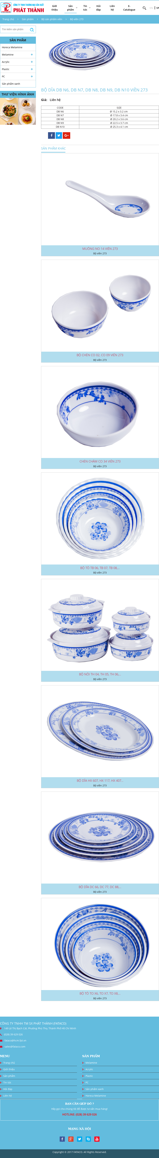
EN (151, 8)
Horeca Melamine (12, 47)
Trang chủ (8, 19)
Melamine (8, 54)
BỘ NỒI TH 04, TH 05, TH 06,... (100, 674)
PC (3, 76)
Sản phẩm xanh (11, 83)
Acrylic (6, 61)
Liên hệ (112, 7)
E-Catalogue (129, 7)
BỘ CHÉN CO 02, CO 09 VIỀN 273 (100, 355)
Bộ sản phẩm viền (51, 19)
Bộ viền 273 (76, 19)
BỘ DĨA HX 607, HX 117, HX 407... (100, 780)
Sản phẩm (28, 19)
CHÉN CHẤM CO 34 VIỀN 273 (100, 461)
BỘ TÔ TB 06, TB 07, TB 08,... (100, 568)
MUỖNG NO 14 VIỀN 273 (100, 249)
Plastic (5, 69)
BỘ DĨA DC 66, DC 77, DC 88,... (100, 887)
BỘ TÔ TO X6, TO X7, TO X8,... (100, 993)
